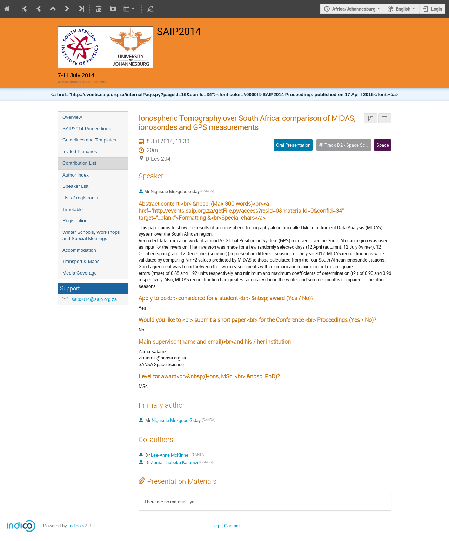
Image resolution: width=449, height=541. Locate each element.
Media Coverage (79, 273)
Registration (74, 220)
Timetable (72, 209)
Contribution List (79, 163)
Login (436, 9)
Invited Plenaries (79, 151)
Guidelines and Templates (89, 140)
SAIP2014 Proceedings (86, 128)
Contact (232, 526)
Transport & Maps (80, 261)
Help (215, 526)
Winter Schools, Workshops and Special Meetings (91, 236)
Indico (74, 526)
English (403, 9)
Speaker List (75, 186)
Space (382, 145)
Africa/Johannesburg (353, 9)
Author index (75, 175)
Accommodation (79, 250)
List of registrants (80, 197)
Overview (72, 117)
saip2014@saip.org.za (94, 299)
